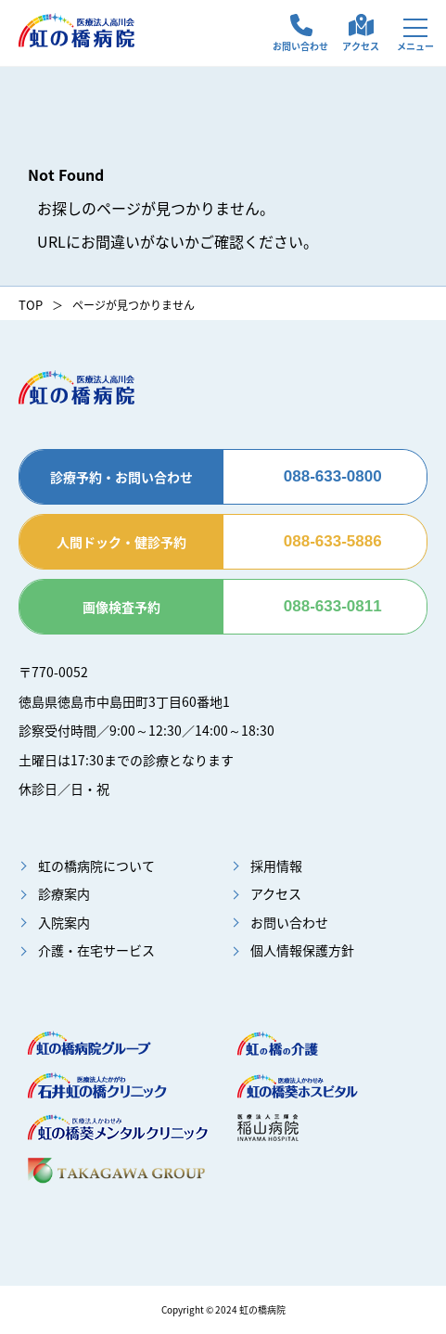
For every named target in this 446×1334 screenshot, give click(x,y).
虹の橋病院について (96, 865)
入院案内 (64, 922)
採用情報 (276, 865)
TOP (31, 305)
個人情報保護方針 (302, 950)
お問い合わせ (300, 46)
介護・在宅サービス (96, 950)
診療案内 (64, 893)
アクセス (360, 46)
